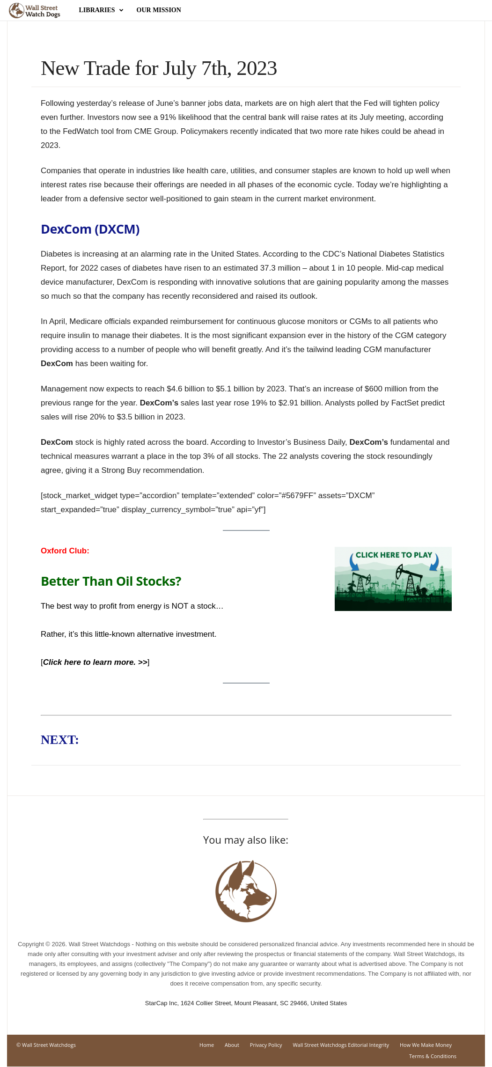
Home (206, 1045)
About (232, 1045)
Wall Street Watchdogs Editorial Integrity (341, 1045)
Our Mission (159, 10)
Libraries (101, 10)
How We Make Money (426, 1045)
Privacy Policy (266, 1045)
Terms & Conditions (432, 1056)
